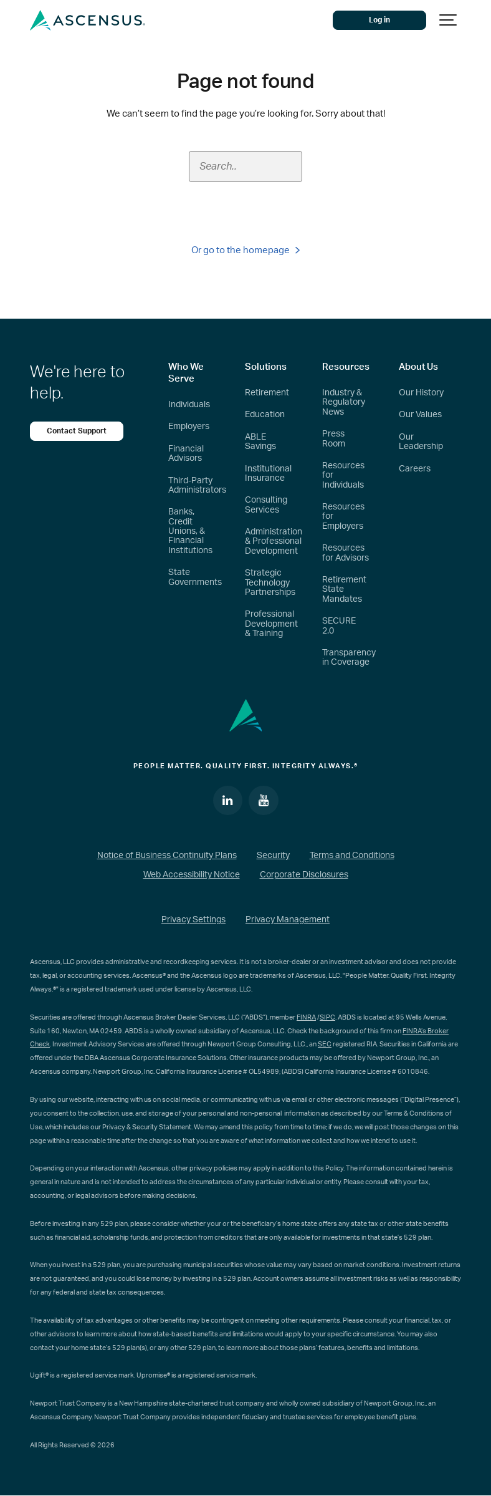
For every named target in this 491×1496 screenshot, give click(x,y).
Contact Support (77, 431)
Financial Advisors (186, 454)
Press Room (333, 439)
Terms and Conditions (352, 855)
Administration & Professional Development (273, 542)
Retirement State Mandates (344, 590)
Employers (188, 426)
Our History (421, 392)
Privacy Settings (193, 919)
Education (265, 414)
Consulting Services (266, 505)
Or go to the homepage (245, 250)
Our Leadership (421, 442)
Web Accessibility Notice (191, 875)
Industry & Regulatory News (343, 402)
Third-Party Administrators (197, 485)
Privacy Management (287, 919)
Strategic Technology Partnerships (270, 583)
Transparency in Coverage (349, 658)
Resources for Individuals (343, 475)
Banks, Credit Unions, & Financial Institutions (190, 531)
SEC (324, 1044)
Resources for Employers (343, 517)
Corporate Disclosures (304, 875)
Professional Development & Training (271, 624)
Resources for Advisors (345, 553)
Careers (415, 469)
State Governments (195, 577)
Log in (379, 20)
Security (273, 855)
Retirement (267, 392)
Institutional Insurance (268, 474)
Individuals (189, 404)
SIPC (327, 1017)
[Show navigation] (448, 20)
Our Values (420, 414)
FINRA (306, 1017)
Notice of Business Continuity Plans (167, 855)
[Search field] (245, 166)
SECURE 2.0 (339, 626)
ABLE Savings (260, 442)
